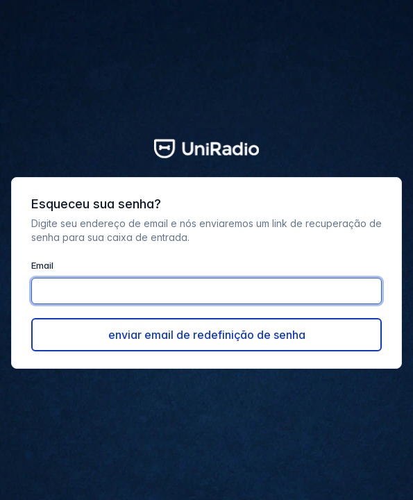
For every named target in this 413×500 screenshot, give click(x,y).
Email (42, 265)
